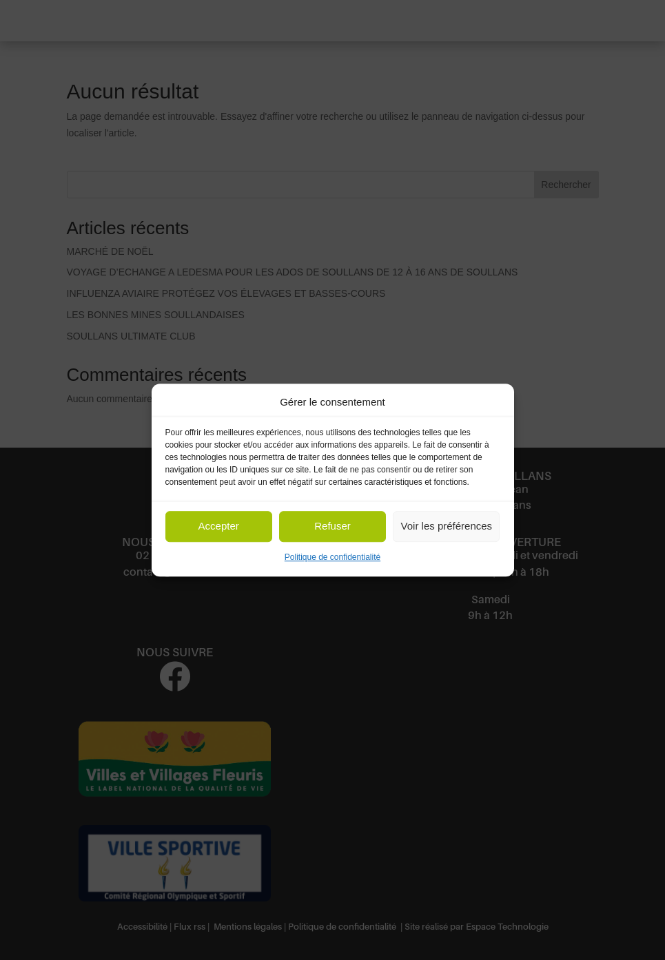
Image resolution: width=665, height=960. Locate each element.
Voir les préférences (447, 526)
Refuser (332, 526)
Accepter (218, 526)
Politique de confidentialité (332, 557)
